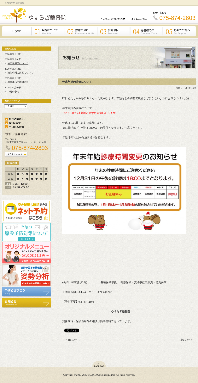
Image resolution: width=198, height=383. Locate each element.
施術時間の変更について (20, 72)
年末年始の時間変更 (18, 82)
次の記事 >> (187, 339)
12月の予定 (13, 91)
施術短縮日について (18, 63)
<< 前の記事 (71, 339)
